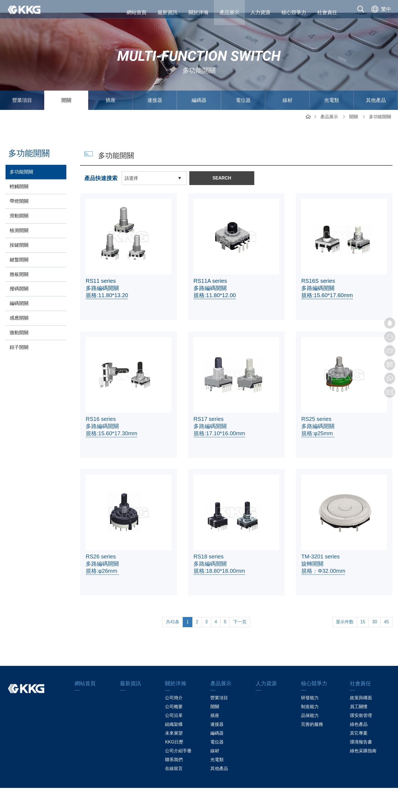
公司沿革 (174, 702)
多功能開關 (380, 104)
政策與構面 (361, 685)
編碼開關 (19, 290)
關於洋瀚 (198, 12)
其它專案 (359, 720)
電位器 (243, 87)
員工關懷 (359, 694)
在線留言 (174, 755)
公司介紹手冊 (178, 738)
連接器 (154, 87)
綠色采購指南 (363, 738)
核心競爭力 (293, 12)
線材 (287, 87)
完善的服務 (312, 711)
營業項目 (22, 87)
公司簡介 (174, 685)
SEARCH (222, 165)
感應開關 (19, 305)
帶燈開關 (19, 188)
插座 (111, 87)
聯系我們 (174, 747)
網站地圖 (115, 784)
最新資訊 (167, 12)
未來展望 (174, 720)
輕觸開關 (19, 173)
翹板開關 (19, 261)
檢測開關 (19, 217)
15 (362, 609)
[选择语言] (380, 12)
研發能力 (310, 685)
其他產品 (376, 87)
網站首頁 (136, 12)
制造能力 (310, 694)
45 (386, 609)
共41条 (173, 609)
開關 (66, 87)
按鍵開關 (19, 232)
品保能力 (310, 702)
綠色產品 (359, 711)
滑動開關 (19, 203)
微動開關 (19, 320)
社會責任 (327, 12)
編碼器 (199, 87)
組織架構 (174, 711)
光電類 (331, 87)
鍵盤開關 (19, 247)
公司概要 (174, 694)
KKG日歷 (174, 729)
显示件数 (345, 609)
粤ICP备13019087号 (237, 784)
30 (374, 609)
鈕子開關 (19, 334)
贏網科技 (282, 784)
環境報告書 (361, 729)
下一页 (240, 609)
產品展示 (229, 12)
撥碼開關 (19, 276)
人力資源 (260, 12)
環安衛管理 (361, 702)
